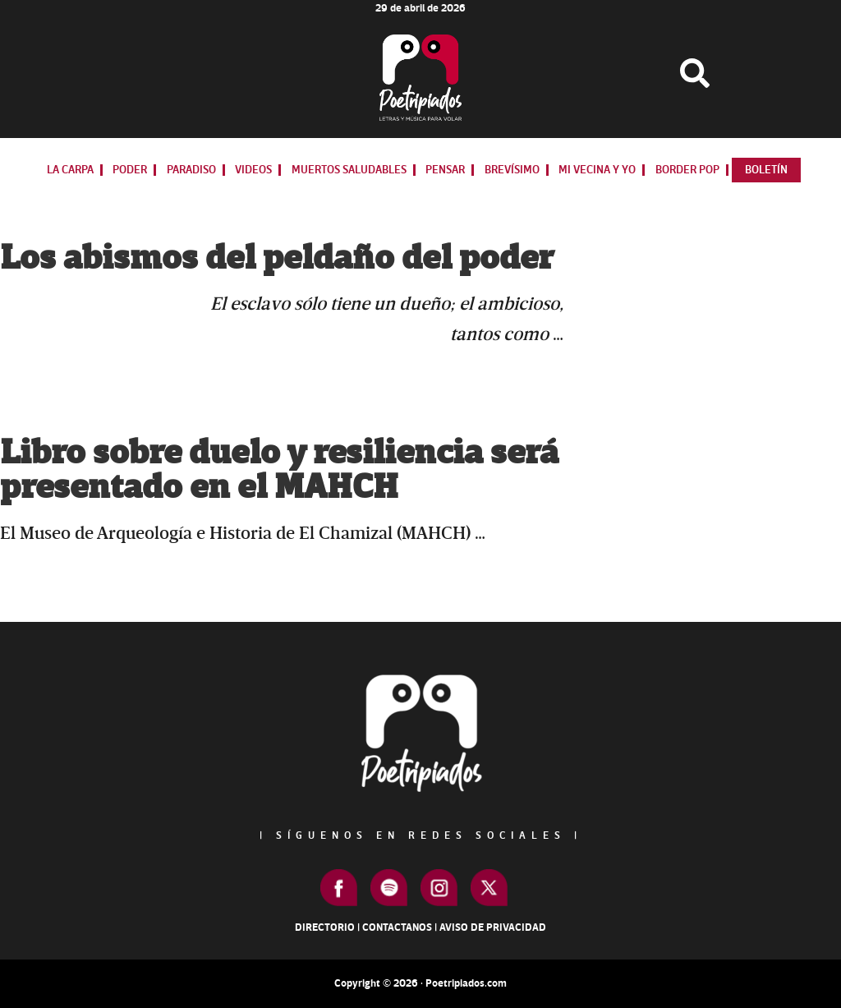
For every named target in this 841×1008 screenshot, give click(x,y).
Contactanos (397, 927)
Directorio (325, 927)
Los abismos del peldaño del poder (277, 258)
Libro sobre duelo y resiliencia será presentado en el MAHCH (279, 470)
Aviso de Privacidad (492, 927)
